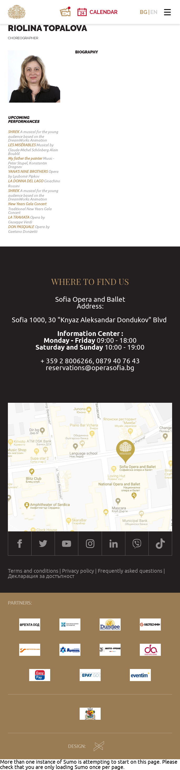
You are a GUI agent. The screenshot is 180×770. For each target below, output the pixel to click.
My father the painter (25, 158)
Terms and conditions (33, 570)
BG (143, 12)
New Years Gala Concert (27, 204)
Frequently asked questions (130, 570)
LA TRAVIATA (18, 217)
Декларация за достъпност (41, 576)
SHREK (13, 132)
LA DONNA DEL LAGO (25, 181)
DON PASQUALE (21, 227)
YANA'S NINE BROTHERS (28, 171)
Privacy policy (78, 570)
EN (153, 12)
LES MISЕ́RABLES (21, 145)
